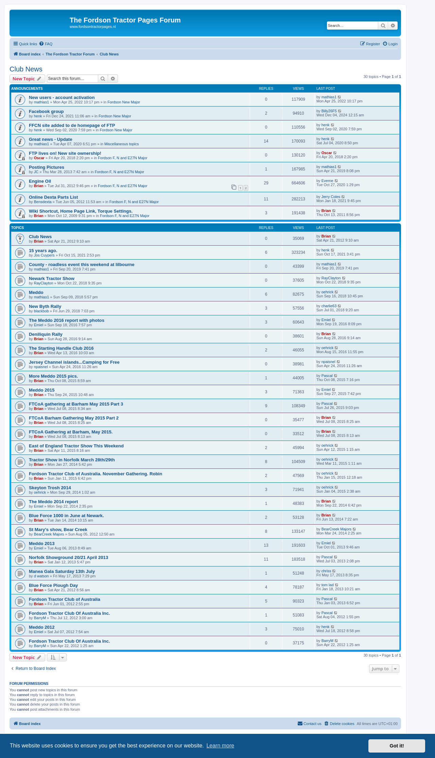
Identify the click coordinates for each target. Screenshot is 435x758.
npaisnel (41, 367)
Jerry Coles (331, 197)
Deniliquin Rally (46, 334)
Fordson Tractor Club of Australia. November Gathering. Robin (95, 473)
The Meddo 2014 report (53, 501)
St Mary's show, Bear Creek (58, 529)
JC (36, 172)
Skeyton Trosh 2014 (50, 487)
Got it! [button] (397, 745)
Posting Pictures (46, 167)
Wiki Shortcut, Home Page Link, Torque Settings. (81, 211)
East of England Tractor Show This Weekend (76, 445)
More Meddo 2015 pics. (53, 376)
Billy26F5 (329, 111)
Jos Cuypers (44, 255)
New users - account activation (61, 97)
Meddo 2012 (42, 627)
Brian (39, 186)
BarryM (40, 618)
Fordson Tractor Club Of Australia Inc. (69, 613)
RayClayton (43, 283)
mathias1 (41, 102)
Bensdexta (43, 202)
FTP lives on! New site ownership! (65, 153)
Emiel (39, 325)
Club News (26, 69)
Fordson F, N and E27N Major (122, 158)
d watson (41, 576)
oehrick (327, 292)
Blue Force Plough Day (53, 585)
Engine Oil (40, 181)
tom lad (327, 585)
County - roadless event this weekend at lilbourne (82, 264)
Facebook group (46, 111)
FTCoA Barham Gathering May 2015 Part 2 (74, 418)
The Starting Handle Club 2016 (61, 348)
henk (38, 116)
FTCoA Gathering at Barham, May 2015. (70, 431)
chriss (326, 571)
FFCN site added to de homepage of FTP (72, 125)
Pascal (327, 376)
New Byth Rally (45, 306)
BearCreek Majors (49, 534)
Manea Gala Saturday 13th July (62, 571)
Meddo (36, 292)
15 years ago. (43, 250)
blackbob (41, 311)
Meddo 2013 (42, 543)
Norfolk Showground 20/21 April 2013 (68, 557)
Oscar (39, 158)
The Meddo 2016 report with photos (66, 320)
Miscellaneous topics (121, 144)
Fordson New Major (123, 102)
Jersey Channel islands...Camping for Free (74, 362)
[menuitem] (45, 44)
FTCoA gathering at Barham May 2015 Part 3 (76, 404)
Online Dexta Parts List (53, 197)
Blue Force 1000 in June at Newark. (66, 515)
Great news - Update (50, 139)
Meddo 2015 (42, 390)
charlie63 (329, 306)
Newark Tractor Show (51, 278)
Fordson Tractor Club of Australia (64, 599)
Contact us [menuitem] (309, 723)
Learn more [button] (220, 745)
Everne (327, 181)
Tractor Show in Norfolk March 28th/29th (72, 459)
